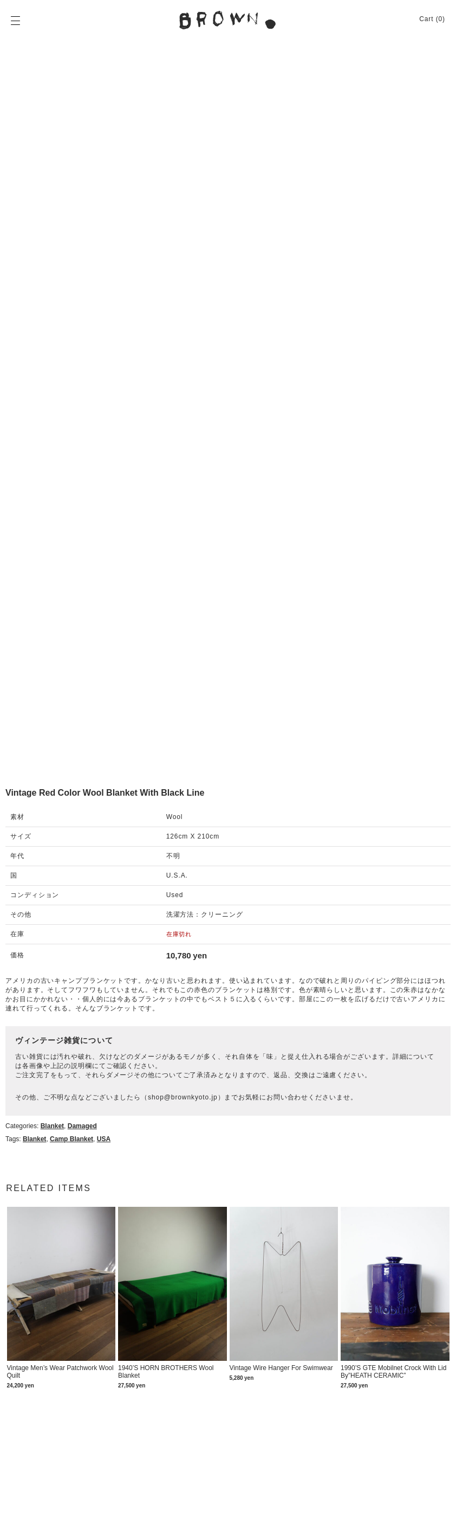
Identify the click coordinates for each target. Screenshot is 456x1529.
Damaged (82, 1126)
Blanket (52, 1126)
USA (103, 1139)
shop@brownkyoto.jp (182, 1097)
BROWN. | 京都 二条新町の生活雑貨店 (228, 20)
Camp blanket (71, 1139)
